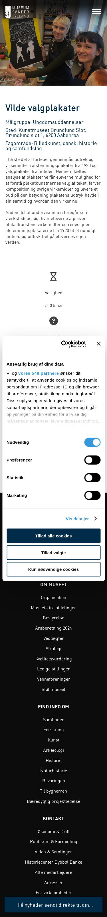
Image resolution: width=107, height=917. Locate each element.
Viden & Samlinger (53, 851)
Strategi (53, 648)
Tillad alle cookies (53, 535)
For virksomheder (54, 892)
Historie (53, 760)
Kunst (53, 739)
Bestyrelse (53, 617)
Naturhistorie (53, 770)
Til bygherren (53, 790)
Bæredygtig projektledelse (53, 800)
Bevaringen (53, 780)
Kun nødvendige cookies (53, 569)
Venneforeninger (53, 678)
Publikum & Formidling (53, 841)
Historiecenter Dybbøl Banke (53, 861)
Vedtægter (53, 637)
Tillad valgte (53, 552)
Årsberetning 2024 (53, 627)
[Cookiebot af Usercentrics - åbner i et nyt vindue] (64, 344)
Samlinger (53, 719)
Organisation (53, 597)
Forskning (53, 729)
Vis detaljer (77, 518)
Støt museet (53, 689)
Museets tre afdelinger (53, 607)
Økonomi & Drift (54, 831)
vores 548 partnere (38, 372)
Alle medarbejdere (53, 871)
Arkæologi (53, 749)
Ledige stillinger (53, 668)
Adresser (53, 882)
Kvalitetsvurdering (53, 658)
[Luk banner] (98, 344)
